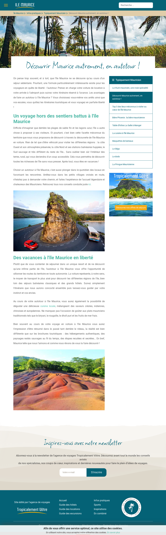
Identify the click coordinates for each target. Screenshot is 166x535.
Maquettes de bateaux (122, 141)
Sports (97, 504)
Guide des (64, 509)
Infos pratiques (102, 500)
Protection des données (115, 525)
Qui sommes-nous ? (49, 525)
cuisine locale (47, 306)
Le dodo (116, 156)
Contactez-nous (71, 525)
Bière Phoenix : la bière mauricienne (128, 117)
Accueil (63, 500)
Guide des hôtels (68, 504)
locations (75, 509)
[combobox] (136, 5)
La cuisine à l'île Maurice (123, 133)
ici (89, 184)
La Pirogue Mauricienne (123, 164)
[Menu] (6, 5)
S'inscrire (96, 472)
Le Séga (116, 149)
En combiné (100, 513)
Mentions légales (91, 525)
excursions (76, 513)
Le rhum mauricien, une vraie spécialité (130, 88)
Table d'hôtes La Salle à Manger (126, 125)
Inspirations (100, 509)
